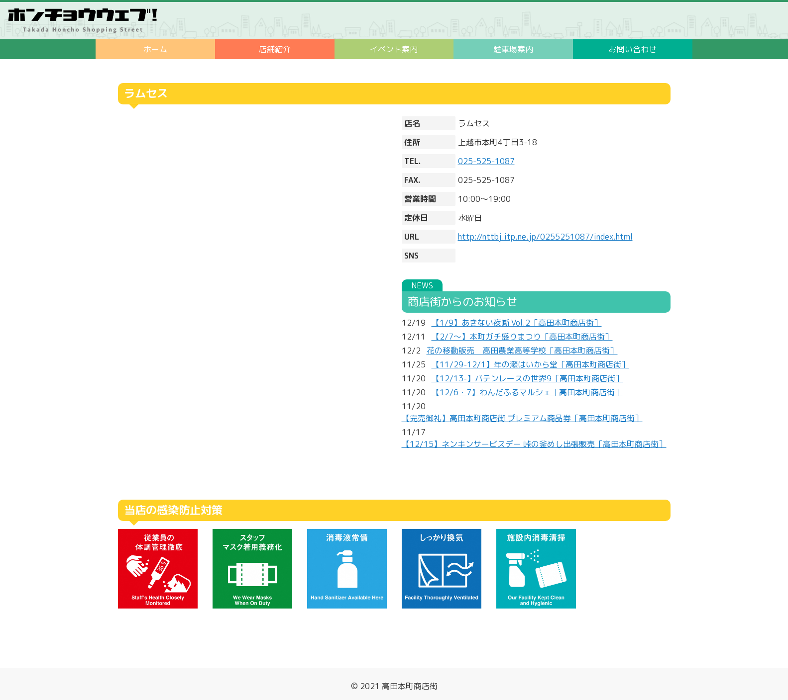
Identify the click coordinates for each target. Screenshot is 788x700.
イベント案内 (394, 49)
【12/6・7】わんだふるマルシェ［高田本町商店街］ (527, 392)
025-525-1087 (486, 161)
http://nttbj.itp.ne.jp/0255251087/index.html (545, 236)
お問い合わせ (633, 49)
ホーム (155, 49)
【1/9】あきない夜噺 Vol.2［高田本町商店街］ (517, 322)
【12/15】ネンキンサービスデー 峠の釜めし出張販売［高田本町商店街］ (534, 443)
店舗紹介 (275, 49)
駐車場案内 (513, 49)
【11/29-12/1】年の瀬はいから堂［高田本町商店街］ (530, 364)
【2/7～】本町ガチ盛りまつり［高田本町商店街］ (522, 336)
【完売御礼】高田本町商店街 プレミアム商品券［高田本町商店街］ (522, 418)
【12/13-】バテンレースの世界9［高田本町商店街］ (527, 378)
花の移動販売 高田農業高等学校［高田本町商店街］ (522, 350)
